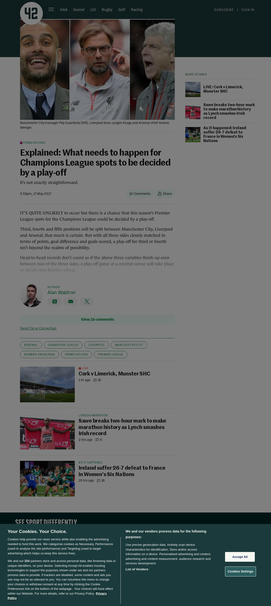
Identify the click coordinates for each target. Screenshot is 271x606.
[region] (135, 565)
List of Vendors (136, 569)
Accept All (240, 557)
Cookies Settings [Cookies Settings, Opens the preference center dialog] (240, 571)
